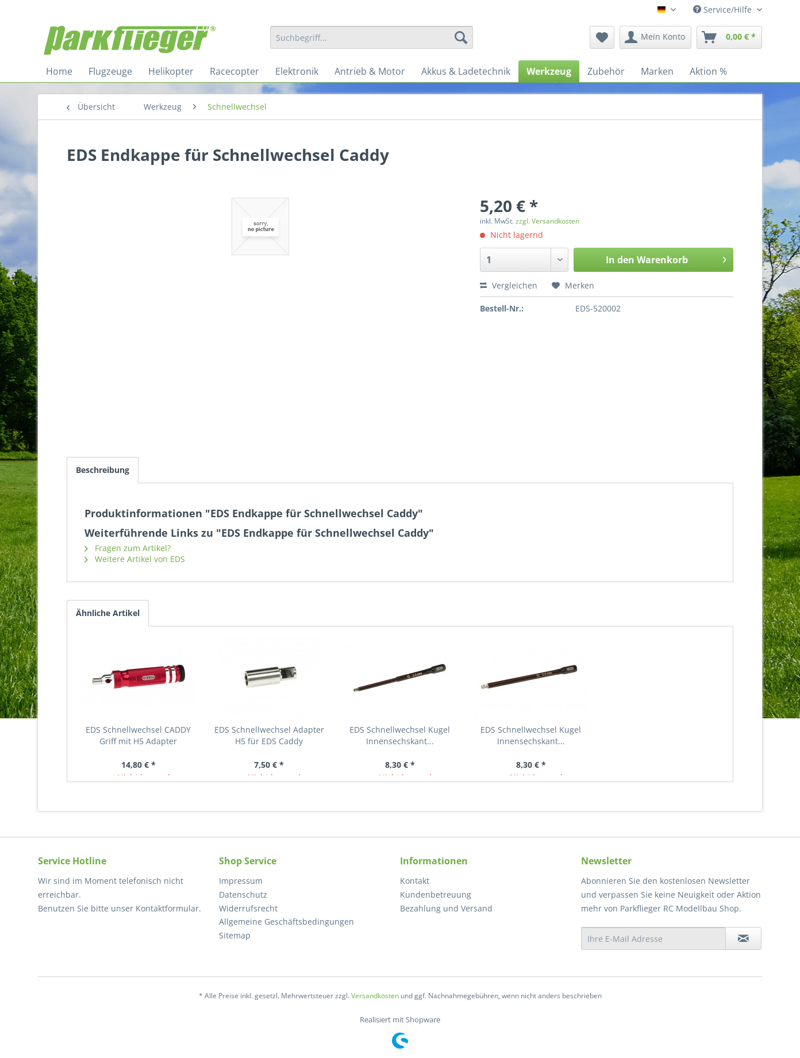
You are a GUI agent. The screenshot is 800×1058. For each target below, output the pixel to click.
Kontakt (414, 880)
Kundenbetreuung (435, 894)
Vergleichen (508, 285)
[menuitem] (371, 37)
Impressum (241, 880)
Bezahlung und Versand (446, 908)
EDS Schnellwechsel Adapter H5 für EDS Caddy (269, 735)
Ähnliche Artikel (108, 612)
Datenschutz (243, 894)
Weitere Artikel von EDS (134, 558)
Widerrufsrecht (248, 908)
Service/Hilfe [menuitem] (723, 9)
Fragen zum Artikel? (127, 548)
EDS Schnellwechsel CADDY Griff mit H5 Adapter (138, 735)
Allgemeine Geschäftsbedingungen (286, 921)
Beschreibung (102, 469)
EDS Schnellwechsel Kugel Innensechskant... (399, 735)
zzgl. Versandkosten (547, 221)
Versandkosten (375, 996)
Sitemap (235, 935)
